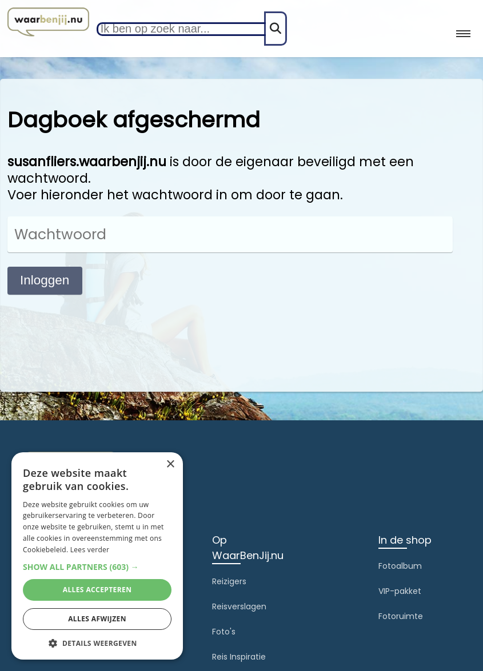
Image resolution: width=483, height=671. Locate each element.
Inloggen (44, 280)
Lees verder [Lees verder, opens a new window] (90, 550)
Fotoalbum (400, 566)
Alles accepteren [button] (97, 589)
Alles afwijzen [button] (97, 619)
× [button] (170, 464)
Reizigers (229, 581)
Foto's (223, 631)
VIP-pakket (399, 591)
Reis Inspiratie (239, 656)
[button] (97, 566)
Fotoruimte (400, 616)
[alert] (97, 556)
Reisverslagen (239, 606)
